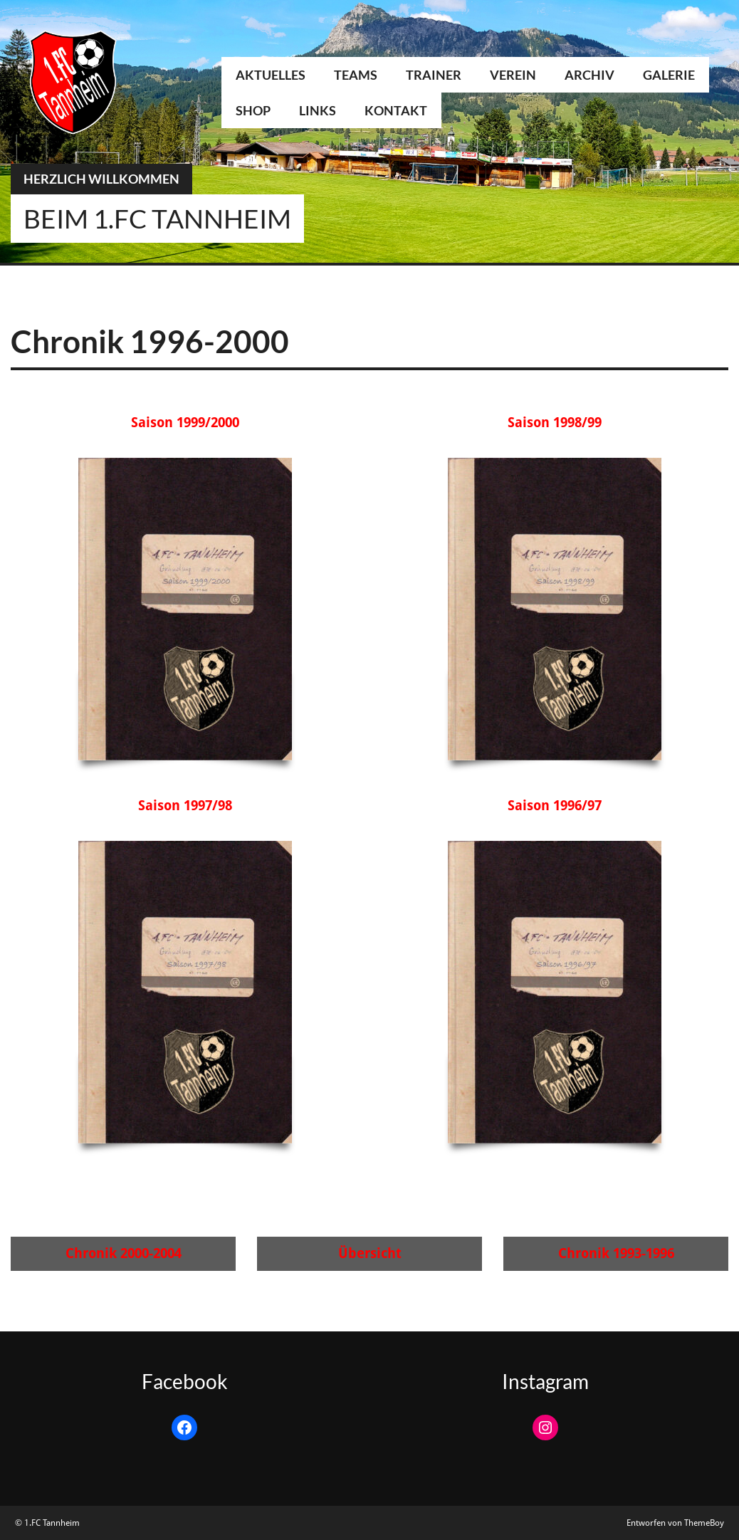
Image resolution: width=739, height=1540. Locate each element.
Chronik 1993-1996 (616, 1253)
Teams (355, 75)
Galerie (669, 75)
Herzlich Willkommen (101, 179)
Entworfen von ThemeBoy (675, 1523)
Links (317, 110)
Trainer (433, 75)
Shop (253, 110)
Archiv (589, 75)
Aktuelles (270, 75)
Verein (513, 75)
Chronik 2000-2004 (123, 1253)
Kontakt (396, 110)
